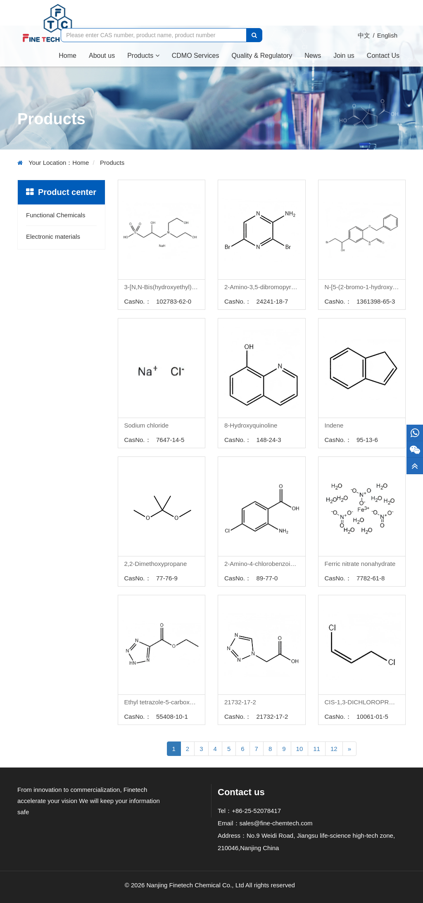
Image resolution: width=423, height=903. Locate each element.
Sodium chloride (146, 425)
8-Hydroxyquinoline (250, 425)
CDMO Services (195, 55)
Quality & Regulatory (261, 55)
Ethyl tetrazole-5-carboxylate (163, 702)
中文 (364, 35)
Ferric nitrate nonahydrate (360, 563)
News (312, 55)
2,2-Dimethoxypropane (155, 563)
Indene (334, 425)
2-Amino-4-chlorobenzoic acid (264, 563)
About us (102, 55)
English (387, 35)
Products (143, 55)
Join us (343, 55)
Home (71, 55)
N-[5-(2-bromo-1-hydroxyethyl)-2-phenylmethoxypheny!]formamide (365, 286)
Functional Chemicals (55, 215)
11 (316, 748)
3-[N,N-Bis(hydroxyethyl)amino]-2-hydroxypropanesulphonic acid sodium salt (164, 286)
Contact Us (383, 55)
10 (299, 748)
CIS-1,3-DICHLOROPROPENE (365, 702)
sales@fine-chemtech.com (276, 823)
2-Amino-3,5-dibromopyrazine (264, 286)
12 (333, 748)
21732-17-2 (240, 702)
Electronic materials (53, 236)
